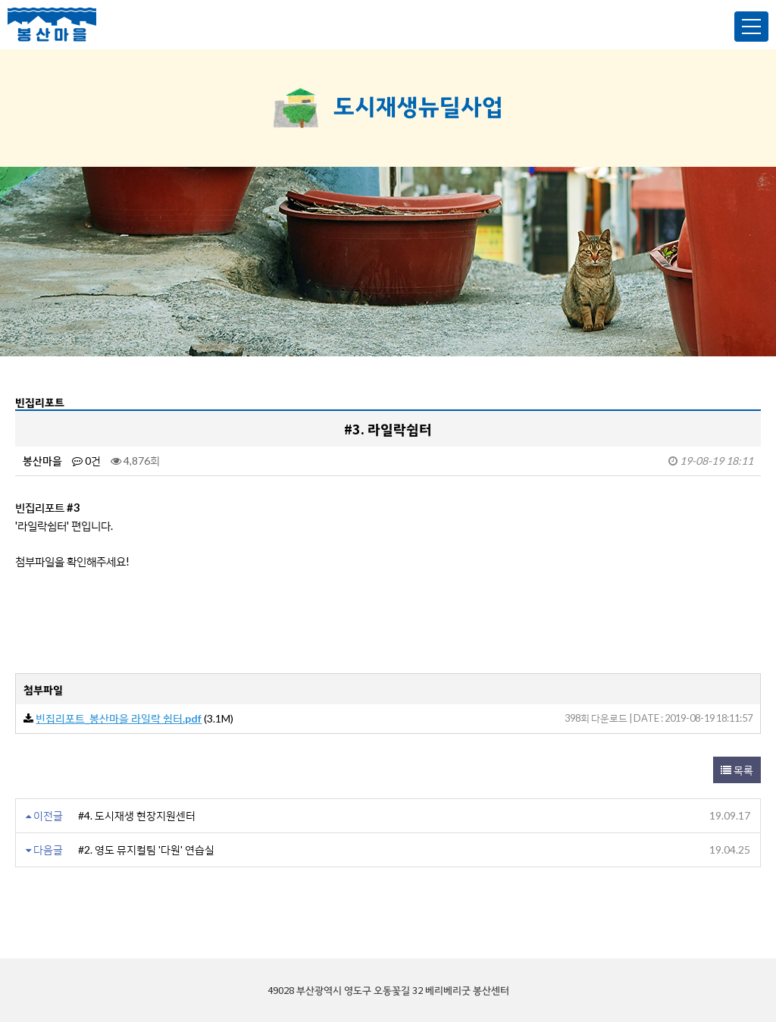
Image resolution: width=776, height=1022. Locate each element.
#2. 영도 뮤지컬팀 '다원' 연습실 (146, 849)
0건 (86, 460)
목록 (737, 769)
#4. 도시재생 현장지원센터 (137, 815)
